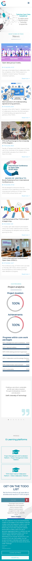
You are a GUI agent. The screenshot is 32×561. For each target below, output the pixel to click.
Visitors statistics (16, 516)
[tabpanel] (16, 391)
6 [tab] (21, 420)
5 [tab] (18, 420)
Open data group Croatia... (11, 63)
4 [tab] (16, 420)
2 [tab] (11, 420)
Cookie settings (15, 552)
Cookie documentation (6, 548)
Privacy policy (4, 545)
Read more (26, 78)
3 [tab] (13, 420)
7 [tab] (24, 420)
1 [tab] (8, 420)
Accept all (15, 557)
